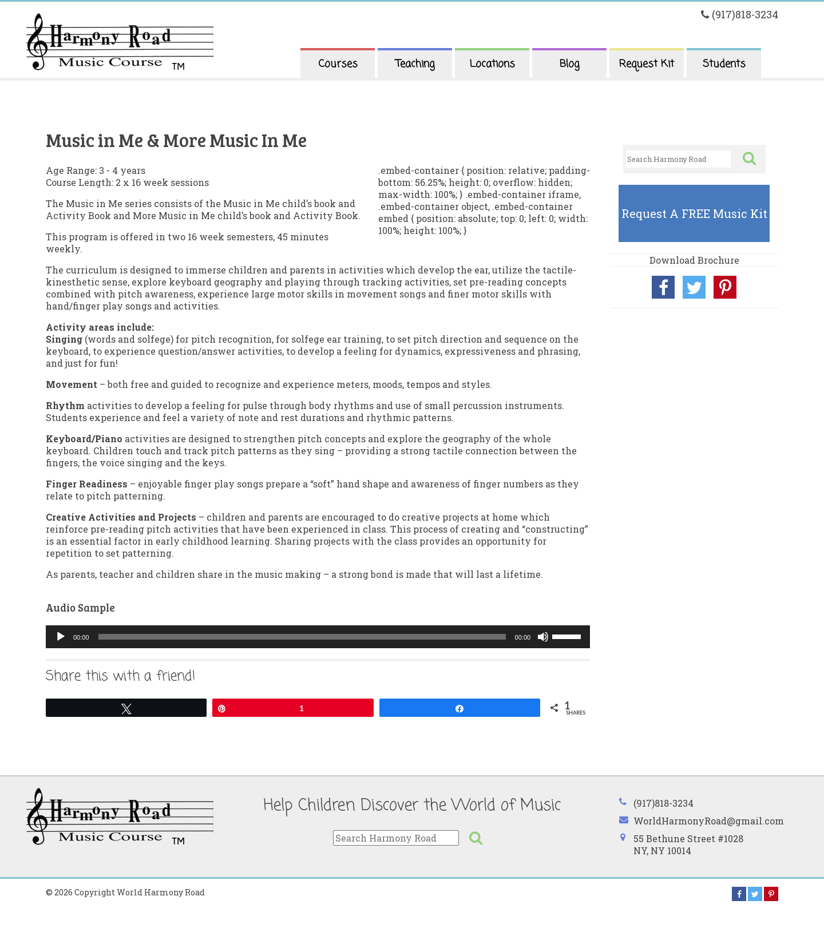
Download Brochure (694, 260)
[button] (749, 158)
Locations (492, 64)
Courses (338, 64)
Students (724, 64)
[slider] (302, 637)
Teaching (415, 64)
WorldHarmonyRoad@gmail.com (708, 821)
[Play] (60, 636)
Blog (570, 64)
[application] (318, 636)
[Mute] (543, 636)
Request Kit (646, 64)
